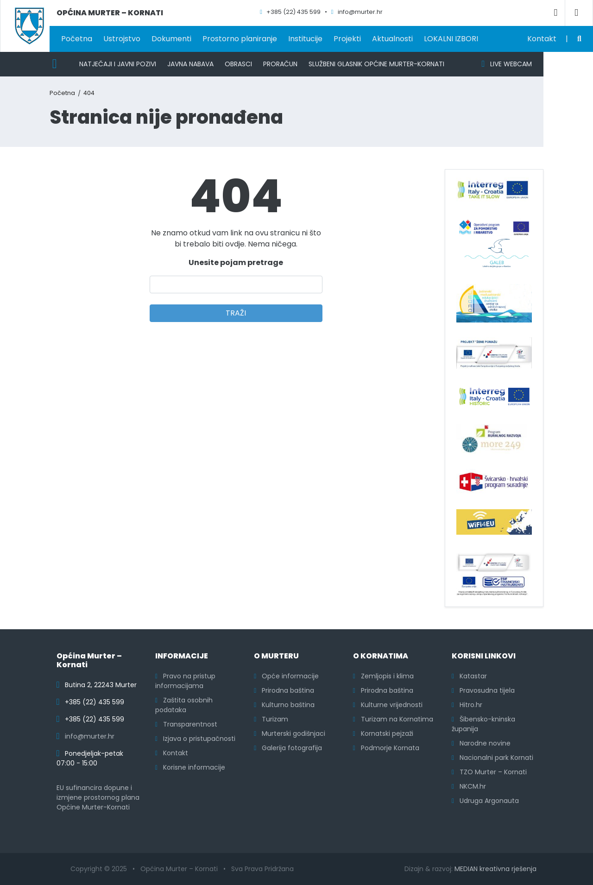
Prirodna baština (284, 690)
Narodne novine (481, 743)
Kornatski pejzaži (383, 733)
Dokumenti (171, 38)
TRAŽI (236, 313)
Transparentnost (186, 724)
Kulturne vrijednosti (388, 704)
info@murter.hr (89, 736)
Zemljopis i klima (383, 676)
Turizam (271, 719)
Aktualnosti (392, 38)
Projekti (347, 38)
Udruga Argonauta (485, 800)
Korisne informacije (190, 767)
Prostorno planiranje (239, 38)
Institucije (305, 38)
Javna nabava (190, 64)
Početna (76, 38)
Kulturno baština (284, 704)
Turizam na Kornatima (393, 719)
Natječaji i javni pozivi (117, 64)
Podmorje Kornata (386, 747)
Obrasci (238, 64)
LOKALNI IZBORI (451, 38)
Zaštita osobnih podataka (184, 704)
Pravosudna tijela (483, 690)
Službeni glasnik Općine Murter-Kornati (376, 64)
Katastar (469, 676)
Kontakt (541, 38)
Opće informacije (286, 676)
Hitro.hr (467, 704)
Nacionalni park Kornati (492, 757)
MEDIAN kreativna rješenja (495, 868)
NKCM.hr (469, 786)
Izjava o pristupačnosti (195, 738)
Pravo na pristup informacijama (185, 680)
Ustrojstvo (121, 38)
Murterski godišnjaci (289, 733)
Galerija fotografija (288, 747)
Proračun (280, 64)
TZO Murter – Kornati (489, 772)
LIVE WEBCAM (506, 64)
